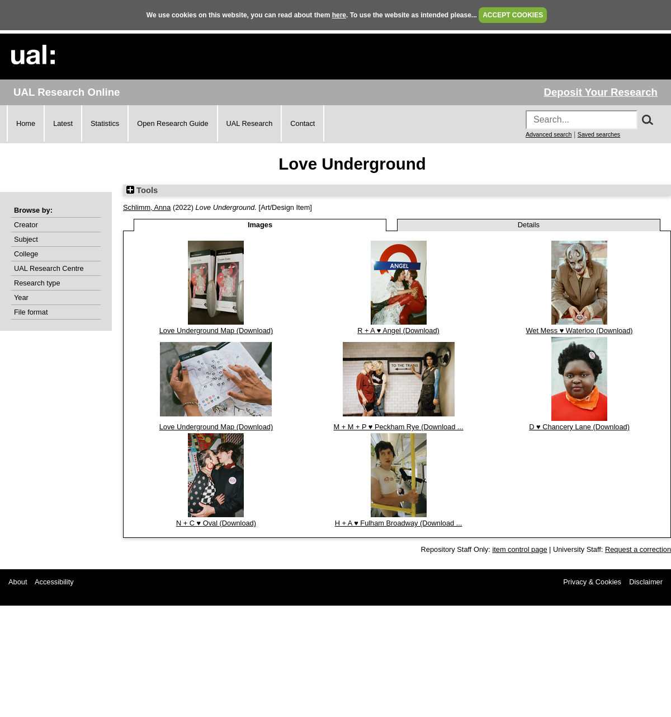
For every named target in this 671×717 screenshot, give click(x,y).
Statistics (105, 123)
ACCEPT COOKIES (513, 15)
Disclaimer (646, 582)
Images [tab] (260, 225)
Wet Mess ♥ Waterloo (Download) (579, 330)
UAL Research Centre (49, 268)
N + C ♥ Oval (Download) (216, 523)
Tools (142, 190)
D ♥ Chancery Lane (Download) (579, 427)
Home (25, 123)
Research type (37, 283)
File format (31, 312)
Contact (302, 123)
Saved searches (599, 134)
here (339, 15)
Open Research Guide (172, 123)
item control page (519, 549)
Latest (63, 123)
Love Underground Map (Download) (216, 330)
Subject (26, 239)
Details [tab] (529, 225)
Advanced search (548, 134)
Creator (26, 225)
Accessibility (54, 582)
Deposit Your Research (601, 92)
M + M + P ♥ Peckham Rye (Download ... (398, 427)
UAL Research (249, 123)
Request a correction (638, 549)
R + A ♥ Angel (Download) (398, 330)
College (26, 254)
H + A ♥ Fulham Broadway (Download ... (398, 523)
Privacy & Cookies (592, 582)
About (17, 582)
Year (21, 297)
